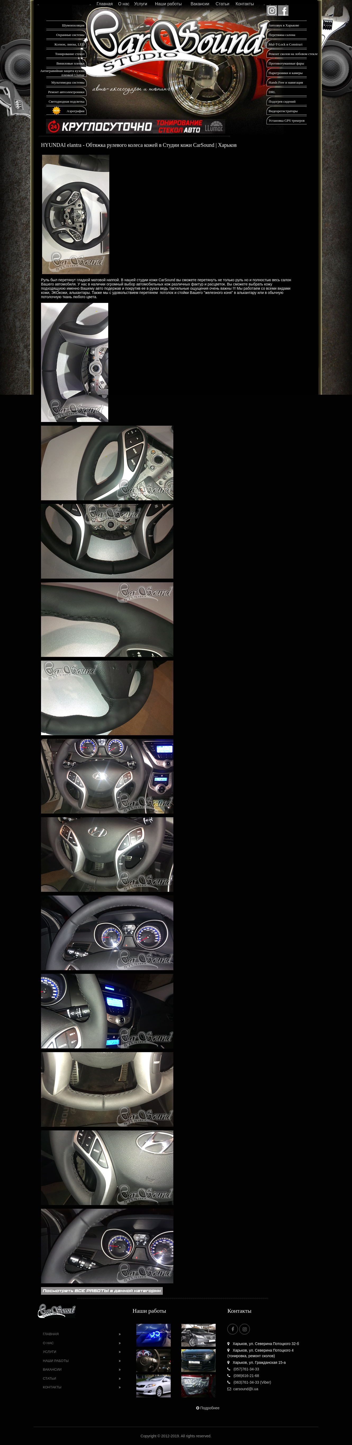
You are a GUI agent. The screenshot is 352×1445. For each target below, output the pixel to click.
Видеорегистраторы (283, 111)
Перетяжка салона (282, 35)
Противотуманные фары (286, 63)
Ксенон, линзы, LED (69, 44)
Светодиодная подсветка (66, 101)
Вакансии (200, 4)
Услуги (140, 4)
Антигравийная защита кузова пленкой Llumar (62, 73)
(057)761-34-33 (243, 1369)
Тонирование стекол (69, 54)
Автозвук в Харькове (284, 25)
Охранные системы (70, 35)
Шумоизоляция (73, 25)
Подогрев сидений (282, 101)
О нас (123, 4)
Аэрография (75, 111)
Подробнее (207, 1408)
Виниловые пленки (70, 63)
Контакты (245, 4)
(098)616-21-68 (243, 1376)
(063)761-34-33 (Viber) (249, 1382)
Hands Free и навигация (286, 82)
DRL (272, 92)
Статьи (222, 4)
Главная (105, 4)
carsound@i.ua (242, 1389)
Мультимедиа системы (67, 82)
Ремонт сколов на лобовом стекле (293, 54)
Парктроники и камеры (286, 73)
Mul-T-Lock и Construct (286, 44)
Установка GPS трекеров (287, 120)
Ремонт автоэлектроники (66, 92)
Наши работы (168, 4)
